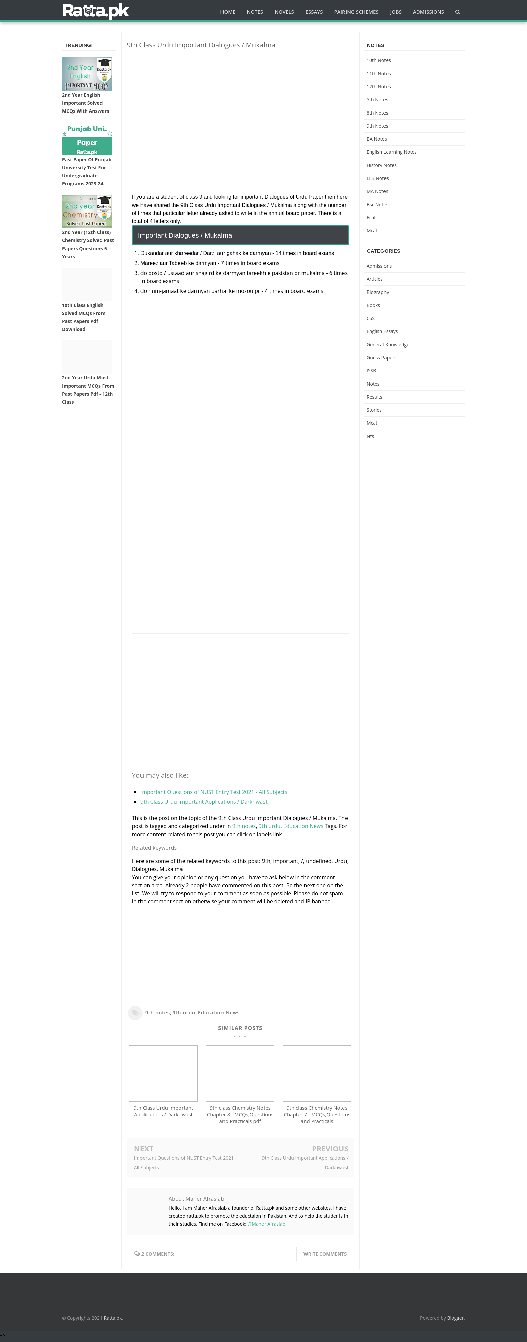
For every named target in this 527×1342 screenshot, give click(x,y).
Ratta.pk (113, 1321)
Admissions (379, 266)
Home (227, 11)
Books (373, 305)
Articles (375, 279)
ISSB (371, 370)
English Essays (382, 331)
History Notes (382, 165)
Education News (303, 826)
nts (370, 436)
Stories (374, 410)
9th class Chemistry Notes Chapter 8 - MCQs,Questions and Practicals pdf (240, 1118)
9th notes (244, 826)
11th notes (379, 73)
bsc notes (378, 204)
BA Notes (377, 139)
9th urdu (270, 826)
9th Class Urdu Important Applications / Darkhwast (204, 801)
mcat (372, 230)
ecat (371, 217)
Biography (378, 292)
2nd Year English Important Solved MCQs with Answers (85, 103)
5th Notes (377, 99)
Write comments (325, 1257)
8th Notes (377, 112)
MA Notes (377, 191)
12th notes (379, 86)
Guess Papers (382, 357)
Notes (373, 384)
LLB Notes (378, 178)
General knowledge (388, 344)
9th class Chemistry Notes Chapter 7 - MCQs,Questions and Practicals (317, 1118)
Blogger (455, 1321)
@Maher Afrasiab (266, 1227)
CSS (371, 318)
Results (374, 397)
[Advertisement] (240, 101)
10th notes (379, 60)
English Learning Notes (392, 152)
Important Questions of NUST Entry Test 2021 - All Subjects (213, 792)
